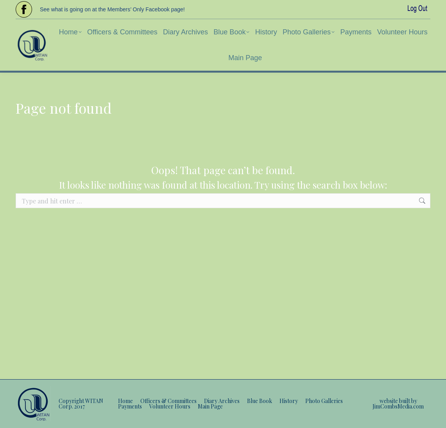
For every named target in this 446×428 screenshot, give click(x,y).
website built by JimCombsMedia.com (398, 403)
